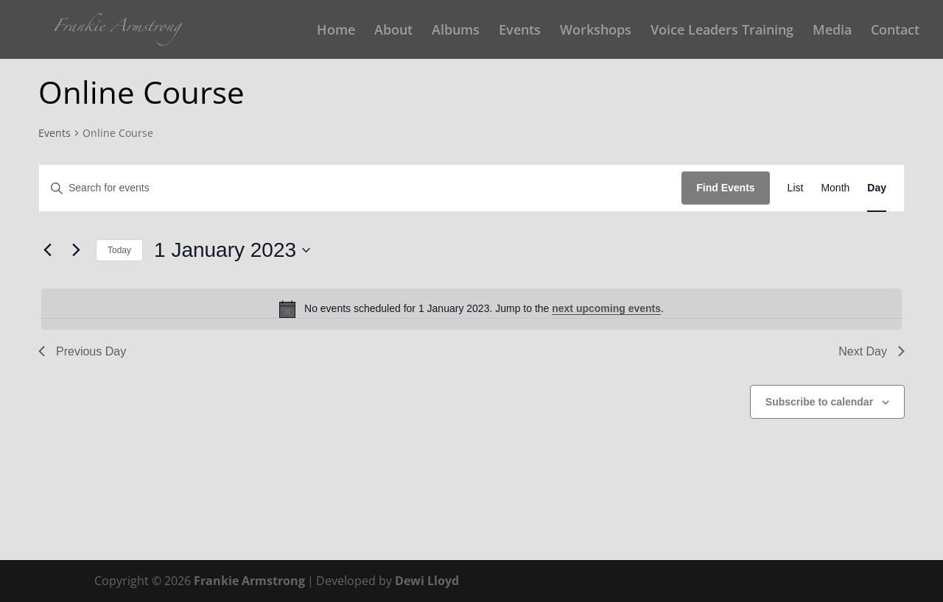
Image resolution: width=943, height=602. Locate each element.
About (393, 31)
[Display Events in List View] (796, 188)
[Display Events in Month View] (835, 188)
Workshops (595, 31)
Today (119, 250)
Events (520, 31)
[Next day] (76, 250)
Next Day (871, 351)
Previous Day (82, 351)
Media (832, 31)
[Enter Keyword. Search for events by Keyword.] (360, 188)
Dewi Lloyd (427, 581)
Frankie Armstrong (249, 581)
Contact (895, 31)
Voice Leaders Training (722, 31)
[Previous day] (47, 250)
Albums (456, 31)
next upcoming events (606, 308)
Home (336, 31)
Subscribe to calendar (819, 402)
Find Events (725, 188)
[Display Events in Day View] (876, 188)
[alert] (471, 309)
